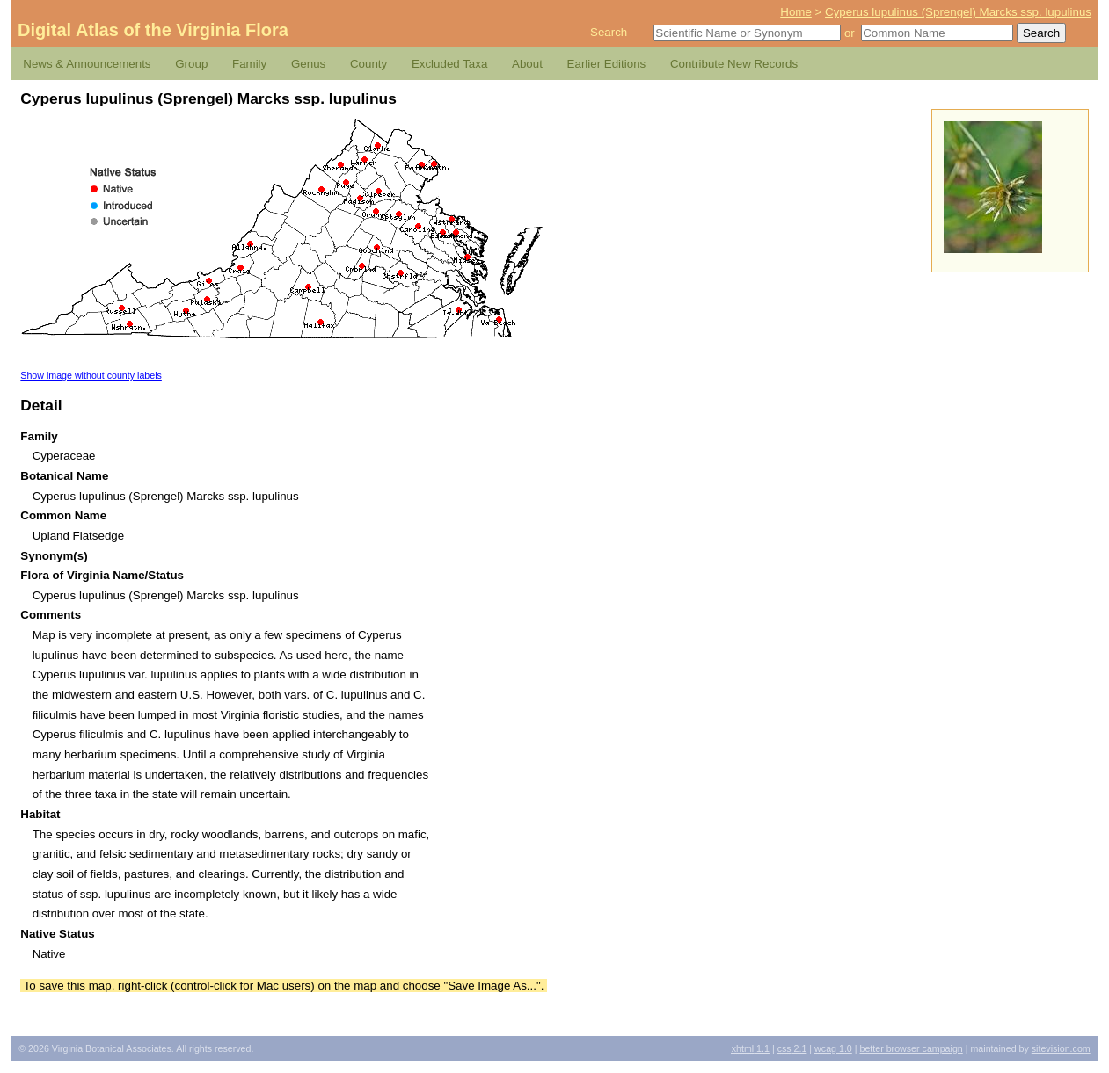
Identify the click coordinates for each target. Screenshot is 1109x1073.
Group (191, 63)
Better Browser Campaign (910, 1048)
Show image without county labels (91, 375)
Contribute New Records (734, 63)
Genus (308, 63)
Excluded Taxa (449, 63)
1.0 (833, 1048)
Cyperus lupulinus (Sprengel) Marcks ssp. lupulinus (958, 11)
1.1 (751, 1048)
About (527, 63)
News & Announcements (86, 63)
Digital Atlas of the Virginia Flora (153, 30)
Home (796, 11)
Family (249, 63)
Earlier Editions (606, 63)
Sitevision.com (1061, 1048)
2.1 (792, 1048)
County (368, 63)
